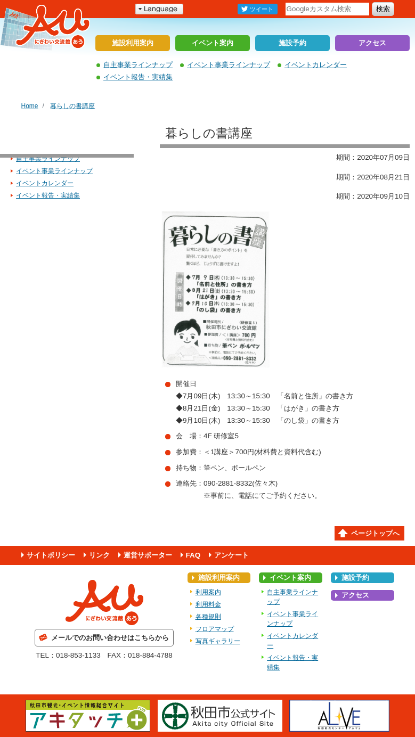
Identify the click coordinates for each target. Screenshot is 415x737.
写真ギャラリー (218, 641)
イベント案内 (212, 43)
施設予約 (292, 43)
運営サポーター (148, 555)
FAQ (193, 555)
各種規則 (208, 616)
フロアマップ (215, 629)
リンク (99, 555)
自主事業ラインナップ (138, 65)
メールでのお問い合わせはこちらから (110, 638)
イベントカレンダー (315, 65)
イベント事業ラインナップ (228, 65)
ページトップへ (375, 533)
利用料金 (208, 604)
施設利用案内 (132, 43)
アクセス (372, 43)
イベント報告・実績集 (138, 77)
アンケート (231, 555)
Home (29, 106)
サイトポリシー (51, 555)
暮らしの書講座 (72, 106)
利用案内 (208, 592)
